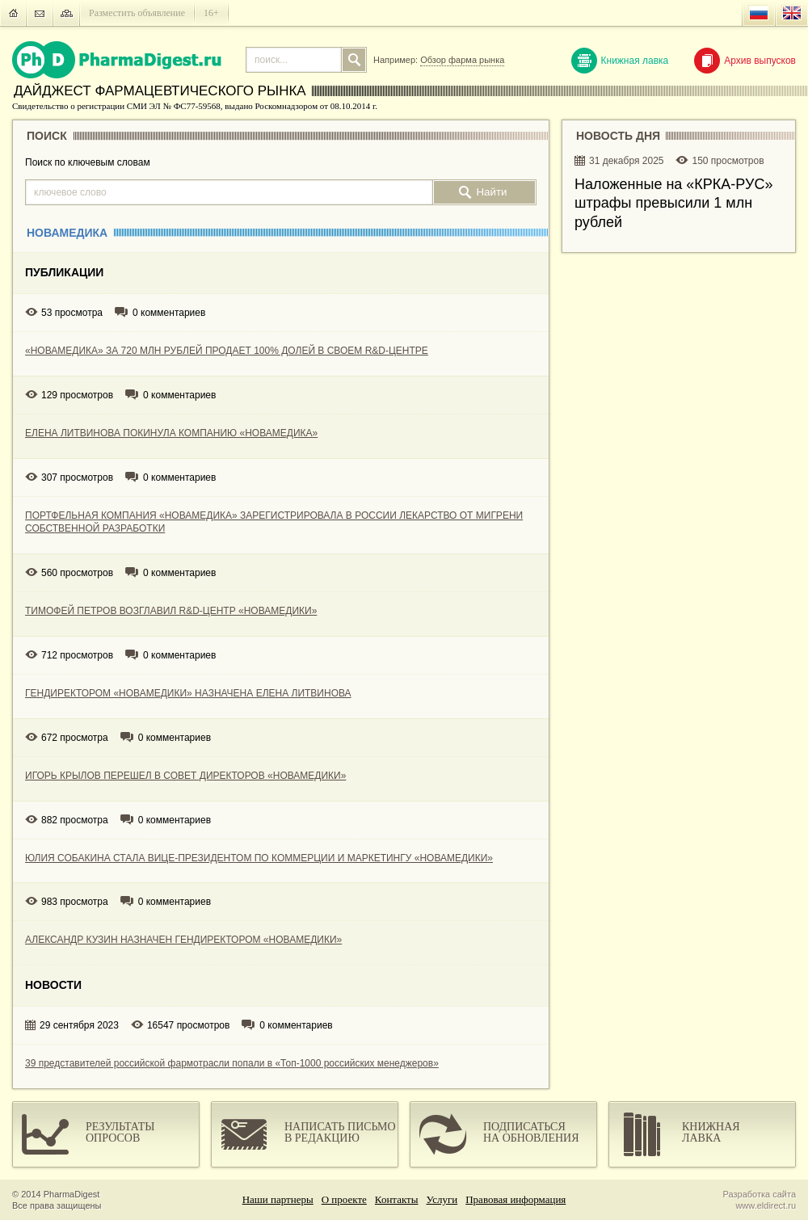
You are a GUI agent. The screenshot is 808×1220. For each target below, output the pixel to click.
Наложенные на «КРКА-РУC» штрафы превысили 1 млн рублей (673, 203)
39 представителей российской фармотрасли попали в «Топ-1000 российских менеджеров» (232, 1063)
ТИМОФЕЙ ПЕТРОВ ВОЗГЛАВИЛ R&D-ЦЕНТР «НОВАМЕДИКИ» (171, 610)
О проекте (344, 1199)
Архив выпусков (745, 61)
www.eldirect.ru (765, 1205)
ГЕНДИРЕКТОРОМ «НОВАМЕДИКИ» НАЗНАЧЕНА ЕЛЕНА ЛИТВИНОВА (188, 693)
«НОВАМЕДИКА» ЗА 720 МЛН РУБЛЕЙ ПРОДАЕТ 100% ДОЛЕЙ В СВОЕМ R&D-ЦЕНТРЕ (226, 350)
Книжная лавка (620, 61)
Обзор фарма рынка (462, 60)
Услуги (442, 1199)
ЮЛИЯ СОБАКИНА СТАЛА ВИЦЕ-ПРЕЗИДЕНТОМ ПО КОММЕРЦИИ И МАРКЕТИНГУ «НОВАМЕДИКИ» (259, 858)
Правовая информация (515, 1199)
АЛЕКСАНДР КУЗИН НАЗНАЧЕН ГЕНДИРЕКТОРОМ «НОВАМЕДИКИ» (183, 939)
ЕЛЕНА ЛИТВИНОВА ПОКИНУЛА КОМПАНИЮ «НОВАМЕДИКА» (171, 433)
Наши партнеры (278, 1199)
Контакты (397, 1199)
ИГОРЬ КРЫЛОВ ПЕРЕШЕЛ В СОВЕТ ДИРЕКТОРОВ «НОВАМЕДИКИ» (185, 775)
